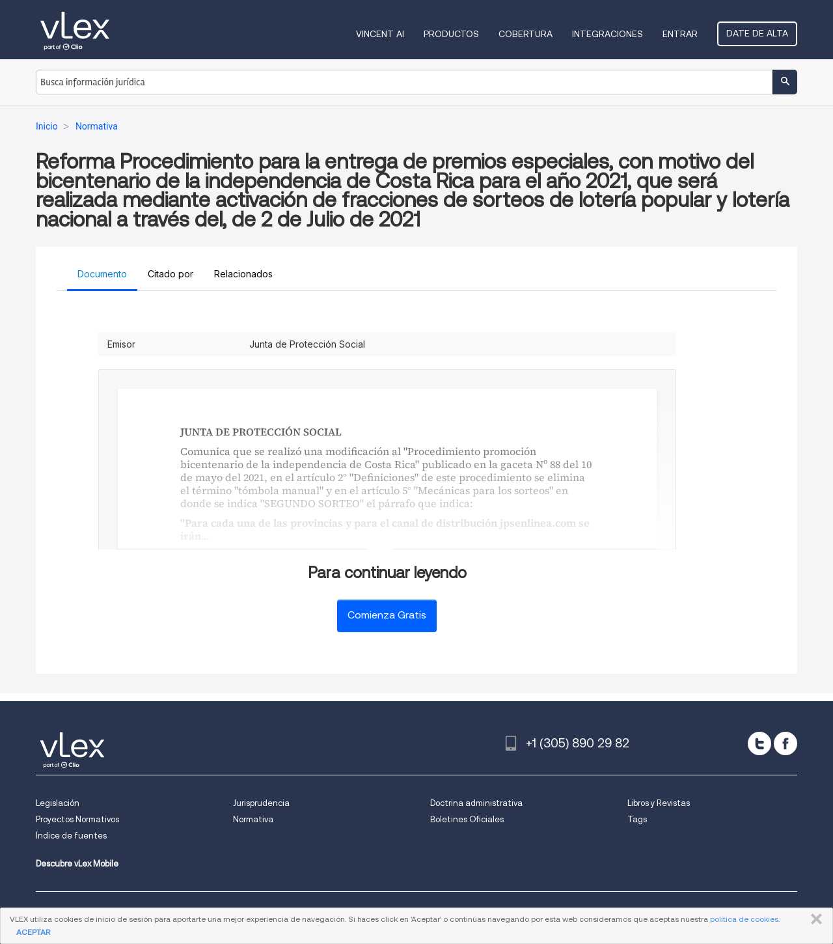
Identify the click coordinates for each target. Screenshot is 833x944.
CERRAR (814, 919)
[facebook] (785, 743)
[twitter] (759, 743)
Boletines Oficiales (467, 819)
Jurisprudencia (261, 803)
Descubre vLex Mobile (77, 863)
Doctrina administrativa (476, 803)
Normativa (253, 819)
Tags (637, 819)
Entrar (680, 34)
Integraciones (607, 34)
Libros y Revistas (658, 803)
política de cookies (744, 919)
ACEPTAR (33, 932)
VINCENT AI (380, 34)
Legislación (57, 803)
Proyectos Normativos (77, 819)
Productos (451, 34)
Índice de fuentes (71, 835)
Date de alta (757, 33)
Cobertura (525, 34)
